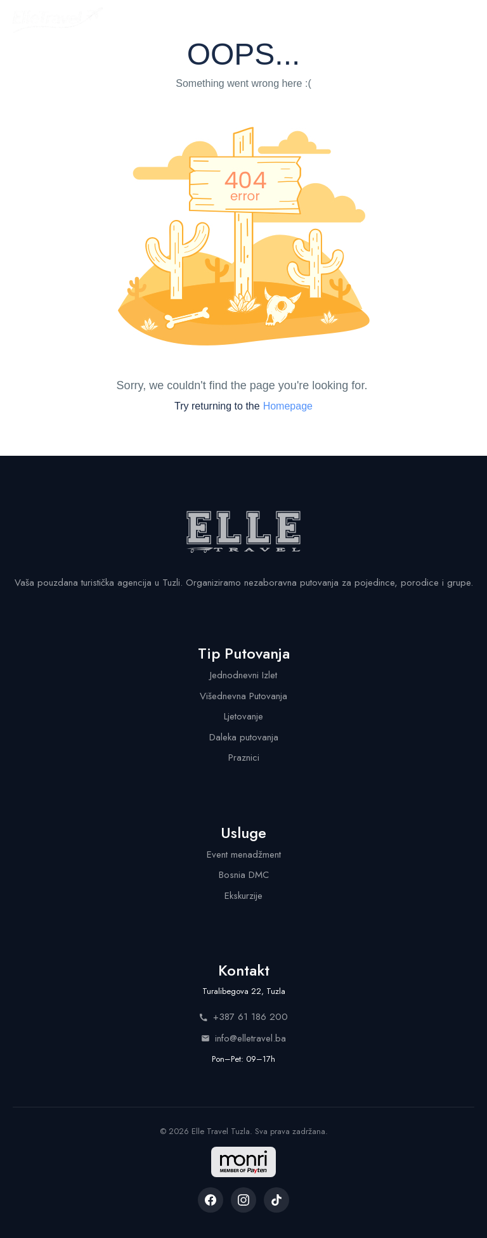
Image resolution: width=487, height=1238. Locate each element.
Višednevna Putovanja (243, 696)
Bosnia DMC (244, 875)
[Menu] (463, 20)
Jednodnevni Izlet (243, 675)
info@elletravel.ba (243, 1038)
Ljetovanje (243, 716)
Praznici (243, 757)
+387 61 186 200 (243, 1017)
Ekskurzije (243, 896)
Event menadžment (244, 854)
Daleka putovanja (243, 737)
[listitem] (210, 1200)
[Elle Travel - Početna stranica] (57, 20)
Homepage (288, 406)
